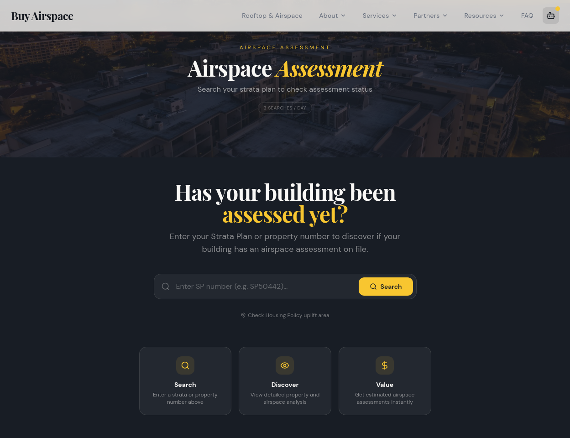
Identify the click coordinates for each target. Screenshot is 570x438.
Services (380, 15)
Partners (431, 15)
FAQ (527, 15)
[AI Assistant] (551, 15)
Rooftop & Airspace (272, 15)
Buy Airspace (42, 15)
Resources (485, 15)
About (332, 15)
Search (386, 286)
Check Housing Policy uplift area (285, 315)
